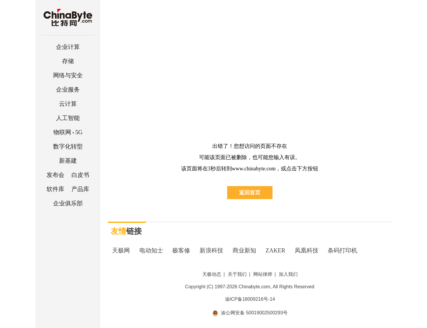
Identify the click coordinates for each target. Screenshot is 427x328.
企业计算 (68, 47)
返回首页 (249, 193)
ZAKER (276, 250)
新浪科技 (211, 250)
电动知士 (151, 250)
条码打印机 (342, 250)
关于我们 (237, 274)
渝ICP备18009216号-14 (250, 299)
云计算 (68, 103)
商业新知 (244, 250)
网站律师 (262, 274)
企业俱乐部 (68, 203)
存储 (68, 61)
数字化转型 (68, 146)
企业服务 (68, 89)
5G (67, 132)
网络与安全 (68, 75)
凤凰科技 (306, 250)
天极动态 (211, 274)
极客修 (181, 250)
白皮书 (80, 175)
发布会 (55, 175)
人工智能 (68, 118)
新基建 (68, 160)
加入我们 (288, 274)
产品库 (80, 189)
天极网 (121, 250)
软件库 (55, 189)
